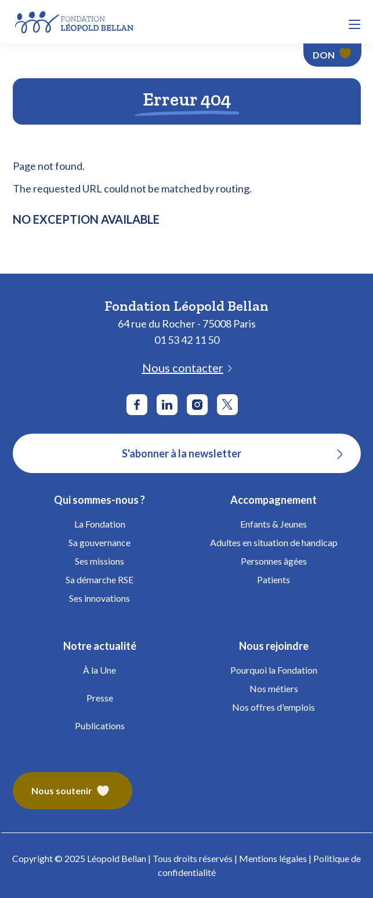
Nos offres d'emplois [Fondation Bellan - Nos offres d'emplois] (273, 706)
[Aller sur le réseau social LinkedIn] (167, 404)
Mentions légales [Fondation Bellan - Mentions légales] (273, 858)
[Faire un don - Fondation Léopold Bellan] (332, 55)
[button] (354, 24)
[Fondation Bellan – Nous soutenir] (72, 790)
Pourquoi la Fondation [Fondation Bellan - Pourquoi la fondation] (273, 669)
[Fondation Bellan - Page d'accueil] (75, 20)
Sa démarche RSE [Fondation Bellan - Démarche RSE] (99, 579)
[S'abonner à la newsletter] (187, 453)
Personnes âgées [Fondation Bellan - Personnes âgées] (274, 560)
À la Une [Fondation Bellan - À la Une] (99, 669)
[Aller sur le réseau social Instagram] (197, 404)
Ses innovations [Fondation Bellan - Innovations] (99, 597)
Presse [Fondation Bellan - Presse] (99, 697)
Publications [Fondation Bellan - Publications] (100, 725)
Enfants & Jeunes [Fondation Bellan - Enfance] (273, 523)
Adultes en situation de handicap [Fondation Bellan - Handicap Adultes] (274, 542)
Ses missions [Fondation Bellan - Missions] (99, 560)
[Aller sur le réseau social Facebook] (136, 404)
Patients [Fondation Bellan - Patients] (273, 579)
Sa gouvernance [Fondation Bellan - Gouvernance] (99, 542)
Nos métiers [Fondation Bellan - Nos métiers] (273, 688)
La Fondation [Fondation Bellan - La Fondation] (99, 523)
